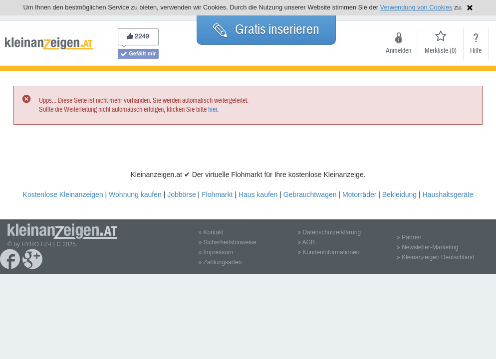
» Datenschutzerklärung (329, 232)
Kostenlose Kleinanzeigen (63, 194)
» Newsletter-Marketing (427, 247)
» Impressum (216, 252)
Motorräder (359, 194)
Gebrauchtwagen (310, 194)
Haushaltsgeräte (447, 194)
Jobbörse (181, 194)
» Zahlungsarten (220, 262)
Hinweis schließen (470, 7)
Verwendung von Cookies (416, 7)
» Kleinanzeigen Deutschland (435, 257)
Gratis (266, 29)
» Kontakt (211, 232)
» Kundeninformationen (328, 252)
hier (212, 109)
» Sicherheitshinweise (227, 242)
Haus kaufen (258, 194)
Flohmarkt (217, 194)
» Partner (409, 237)
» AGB (306, 242)
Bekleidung (399, 194)
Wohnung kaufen (135, 194)
